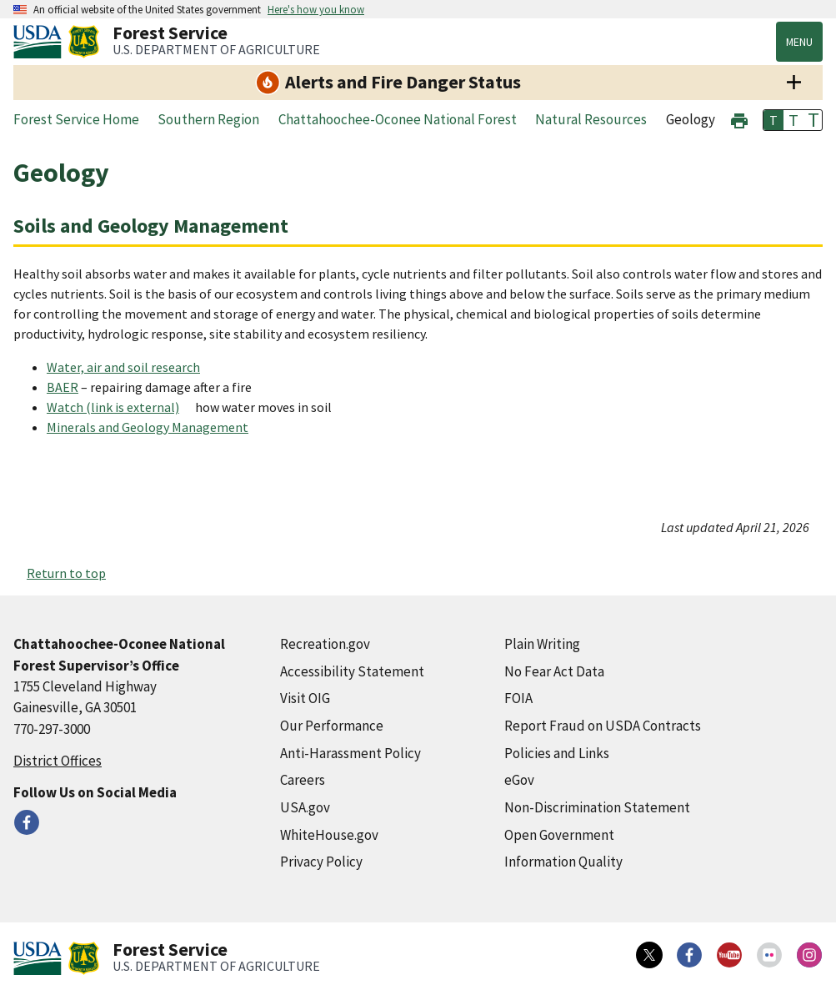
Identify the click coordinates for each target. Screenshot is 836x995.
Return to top (66, 573)
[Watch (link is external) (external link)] (120, 407)
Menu (799, 41)
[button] (739, 119)
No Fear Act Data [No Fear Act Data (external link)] (554, 671)
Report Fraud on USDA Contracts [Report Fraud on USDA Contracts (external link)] (602, 725)
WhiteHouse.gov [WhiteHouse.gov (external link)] (329, 835)
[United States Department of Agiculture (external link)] (40, 41)
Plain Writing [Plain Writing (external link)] (542, 644)
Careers (302, 780)
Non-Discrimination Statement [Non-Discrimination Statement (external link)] (597, 807)
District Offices (57, 760)
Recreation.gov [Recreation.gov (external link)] (325, 644)
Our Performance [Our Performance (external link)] (331, 725)
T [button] (773, 120)
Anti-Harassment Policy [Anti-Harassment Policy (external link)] (350, 753)
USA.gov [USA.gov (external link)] (305, 807)
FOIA (518, 698)
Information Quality (563, 861)
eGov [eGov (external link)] (519, 780)
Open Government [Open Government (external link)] (559, 835)
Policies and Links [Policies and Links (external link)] (556, 753)
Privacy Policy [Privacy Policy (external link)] (321, 861)
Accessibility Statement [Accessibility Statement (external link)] (352, 671)
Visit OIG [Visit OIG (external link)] (305, 698)
